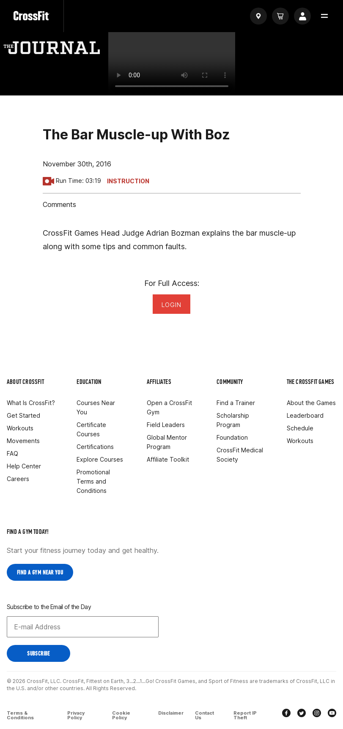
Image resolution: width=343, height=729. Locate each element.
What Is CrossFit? (31, 402)
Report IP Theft (246, 714)
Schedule (300, 428)
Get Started (23, 415)
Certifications (95, 446)
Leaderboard (305, 415)
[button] (324, 16)
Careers (18, 478)
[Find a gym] (258, 16)
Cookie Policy (121, 714)
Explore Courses (100, 459)
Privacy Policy (76, 714)
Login (171, 304)
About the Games (311, 402)
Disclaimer (170, 712)
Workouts (20, 428)
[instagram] (317, 713)
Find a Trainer (236, 402)
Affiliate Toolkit (168, 459)
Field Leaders (166, 424)
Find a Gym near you (40, 572)
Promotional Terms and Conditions (93, 481)
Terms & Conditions (20, 714)
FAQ (12, 453)
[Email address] (83, 626)
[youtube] (332, 713)
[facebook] (286, 713)
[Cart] (280, 16)
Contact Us (205, 714)
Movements (23, 440)
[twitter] (301, 713)
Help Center (24, 466)
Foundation (232, 437)
